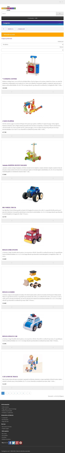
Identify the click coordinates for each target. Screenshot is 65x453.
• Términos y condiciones (7, 412)
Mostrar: (62, 47)
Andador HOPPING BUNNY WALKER (14, 165)
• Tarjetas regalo (5, 428)
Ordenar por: (61, 41)
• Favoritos (3, 437)
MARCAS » (11, 29)
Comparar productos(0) (6, 38)
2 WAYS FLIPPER (8, 121)
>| (29, 393)
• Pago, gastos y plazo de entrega (8, 409)
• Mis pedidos (4, 435)
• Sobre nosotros (5, 407)
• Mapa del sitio (5, 421)
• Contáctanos (4, 417)
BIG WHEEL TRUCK (9, 207)
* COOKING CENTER (9, 79)
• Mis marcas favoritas (6, 426)
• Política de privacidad (6, 410)
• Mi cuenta (4, 433)
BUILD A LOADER (8, 292)
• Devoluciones (4, 419)
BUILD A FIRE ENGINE (10, 250)
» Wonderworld (21, 29)
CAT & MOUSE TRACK (10, 376)
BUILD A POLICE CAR (9, 336)
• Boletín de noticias (6, 439)
